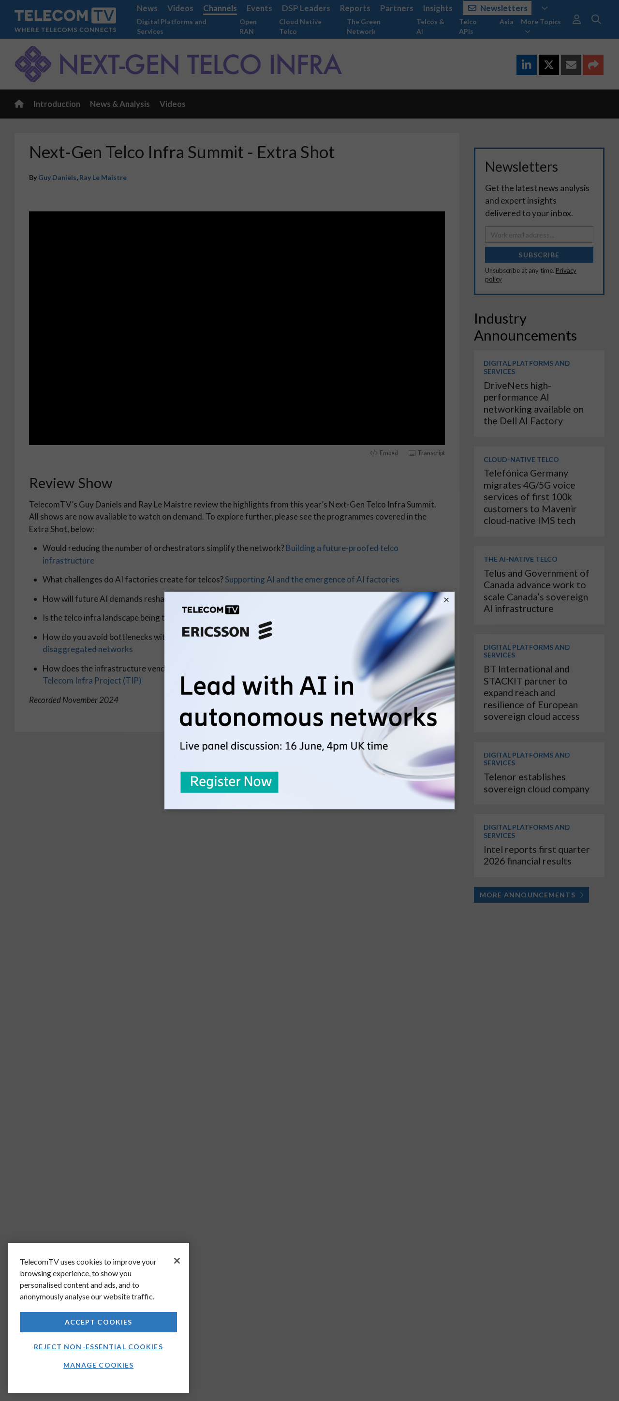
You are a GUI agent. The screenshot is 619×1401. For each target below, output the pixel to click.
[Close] (177, 1260)
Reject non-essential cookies (98, 1346)
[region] (98, 1318)
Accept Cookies (99, 1322)
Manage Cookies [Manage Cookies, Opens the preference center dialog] (98, 1365)
